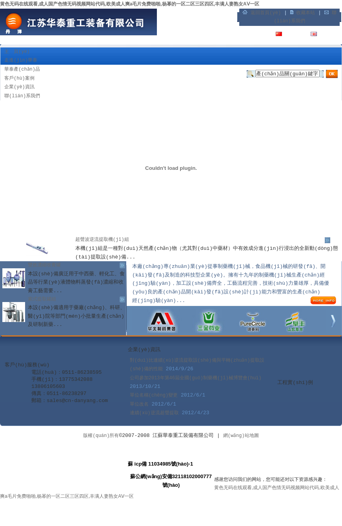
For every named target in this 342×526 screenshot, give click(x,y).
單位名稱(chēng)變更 (154, 395)
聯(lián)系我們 (22, 96)
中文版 (292, 35)
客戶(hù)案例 (19, 78)
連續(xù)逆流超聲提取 (154, 413)
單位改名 (139, 404)
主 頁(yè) (17, 52)
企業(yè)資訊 (19, 87)
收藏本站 (305, 13)
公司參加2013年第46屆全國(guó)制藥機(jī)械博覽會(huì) (196, 378)
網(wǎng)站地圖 (241, 436)
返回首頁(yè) (266, 13)
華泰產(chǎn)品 (22, 69)
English (330, 35)
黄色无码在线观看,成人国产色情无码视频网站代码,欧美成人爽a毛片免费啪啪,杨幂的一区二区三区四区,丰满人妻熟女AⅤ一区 (129, 4)
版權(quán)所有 (101, 436)
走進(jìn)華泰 (20, 60)
